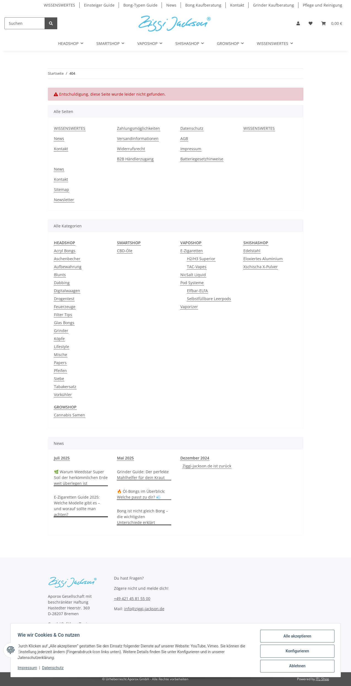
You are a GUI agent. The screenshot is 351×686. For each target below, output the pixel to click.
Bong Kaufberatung (203, 5)
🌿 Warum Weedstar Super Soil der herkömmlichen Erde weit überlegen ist (81, 477)
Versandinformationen (138, 138)
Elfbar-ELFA (197, 290)
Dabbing (62, 282)
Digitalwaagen (67, 290)
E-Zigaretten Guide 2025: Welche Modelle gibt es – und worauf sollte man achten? (77, 505)
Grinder (61, 330)
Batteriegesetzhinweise (201, 159)
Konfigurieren (295, 652)
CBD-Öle (124, 250)
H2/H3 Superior (201, 258)
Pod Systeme (192, 282)
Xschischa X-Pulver (260, 266)
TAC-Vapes (196, 266)
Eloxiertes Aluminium (263, 258)
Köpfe (59, 338)
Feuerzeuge (64, 306)
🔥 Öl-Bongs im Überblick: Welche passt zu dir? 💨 (141, 494)
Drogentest (64, 298)
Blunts (60, 274)
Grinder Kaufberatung (273, 5)
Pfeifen (60, 370)
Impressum (29, 669)
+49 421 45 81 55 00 (132, 598)
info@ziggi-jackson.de (144, 608)
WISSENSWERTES (59, 5)
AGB (184, 138)
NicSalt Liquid (193, 274)
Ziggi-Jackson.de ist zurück (207, 466)
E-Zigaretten (191, 250)
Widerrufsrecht (131, 148)
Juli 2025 (62, 458)
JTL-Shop (322, 679)
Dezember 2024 (194, 458)
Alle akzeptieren (295, 638)
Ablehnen (295, 666)
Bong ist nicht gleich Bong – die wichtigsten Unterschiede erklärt (142, 516)
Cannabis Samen (69, 415)
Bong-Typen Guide (140, 5)
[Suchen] (24, 23)
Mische (60, 354)
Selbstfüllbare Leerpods (209, 298)
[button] (298, 23)
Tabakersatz (65, 386)
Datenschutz (54, 669)
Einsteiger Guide (99, 5)
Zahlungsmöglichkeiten (138, 128)
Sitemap (61, 189)
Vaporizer (189, 306)
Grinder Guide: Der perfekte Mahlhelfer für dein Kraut (143, 474)
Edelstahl (251, 250)
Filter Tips (63, 314)
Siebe (59, 378)
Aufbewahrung (67, 266)
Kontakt (237, 5)
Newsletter (64, 199)
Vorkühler (63, 394)
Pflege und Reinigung (322, 5)
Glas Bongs (64, 322)
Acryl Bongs (64, 250)
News (171, 5)
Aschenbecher (67, 258)
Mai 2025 (125, 458)
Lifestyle (61, 346)
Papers (60, 362)
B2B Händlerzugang (135, 159)
